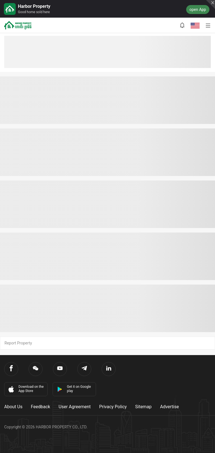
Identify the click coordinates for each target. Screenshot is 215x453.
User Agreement (75, 406)
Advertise (169, 406)
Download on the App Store (25, 389)
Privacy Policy (113, 406)
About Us (13, 406)
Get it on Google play (74, 389)
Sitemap (143, 406)
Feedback (40, 406)
